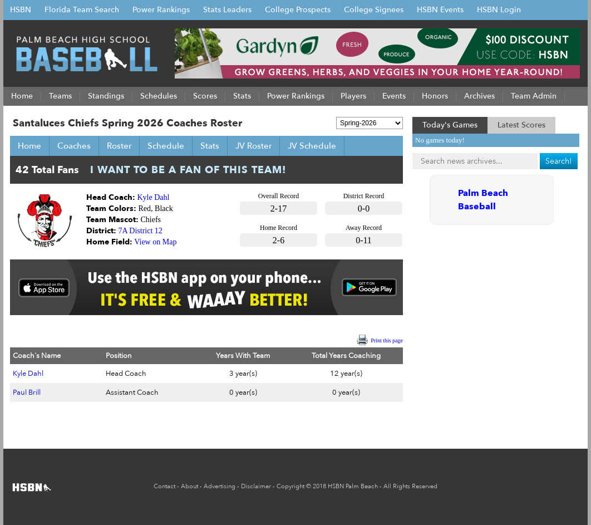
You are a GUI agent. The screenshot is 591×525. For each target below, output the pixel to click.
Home (29, 145)
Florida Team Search (82, 9)
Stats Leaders (227, 9)
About (189, 486)
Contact (164, 486)
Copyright (290, 486)
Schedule (165, 145)
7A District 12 (140, 231)
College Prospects (298, 9)
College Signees (373, 9)
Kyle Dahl (153, 197)
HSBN (20, 9)
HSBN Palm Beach (353, 486)
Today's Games (449, 125)
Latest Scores (521, 125)
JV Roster (253, 145)
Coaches (74, 145)
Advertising (219, 486)
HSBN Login (499, 9)
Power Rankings (161, 9)
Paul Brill (27, 392)
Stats (209, 145)
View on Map (155, 242)
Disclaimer (256, 486)
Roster (119, 145)
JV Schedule (312, 145)
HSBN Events (440, 9)
